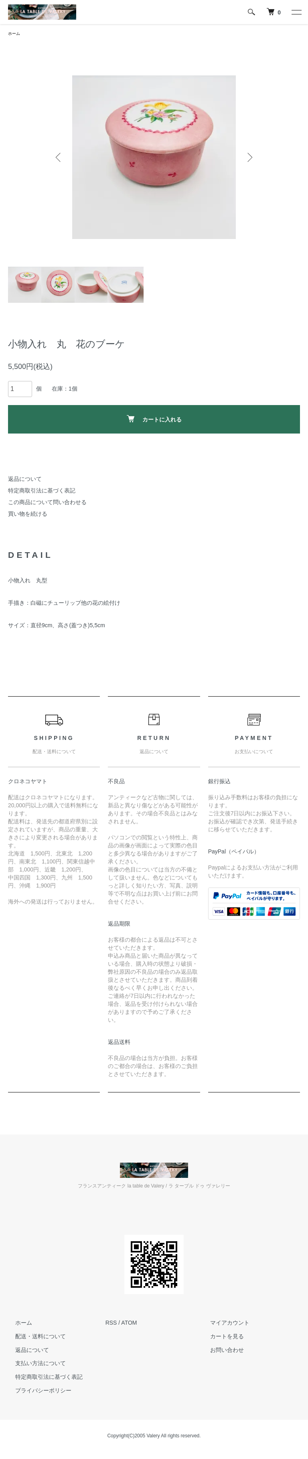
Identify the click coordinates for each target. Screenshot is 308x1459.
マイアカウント (222, 1324)
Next (248, 158)
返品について (25, 480)
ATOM (129, 1324)
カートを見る (219, 1337)
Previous (60, 158)
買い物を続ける (27, 515)
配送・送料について (33, 1337)
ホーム (15, 34)
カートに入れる (154, 420)
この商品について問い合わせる (47, 503)
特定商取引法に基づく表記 (41, 491)
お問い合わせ (219, 1351)
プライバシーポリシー (36, 1391)
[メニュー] (296, 12)
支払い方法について (33, 1365)
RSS (111, 1324)
